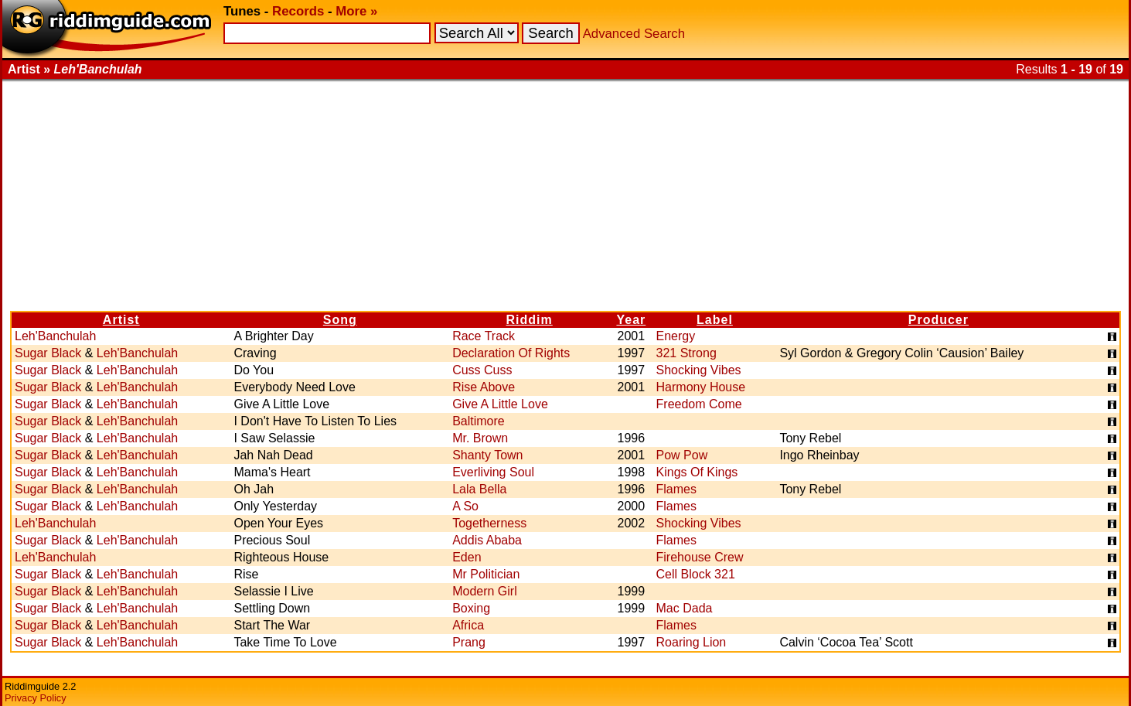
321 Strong (686, 353)
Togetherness (489, 523)
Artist (121, 319)
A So (465, 506)
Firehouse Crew (700, 557)
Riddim (529, 319)
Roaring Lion (691, 642)
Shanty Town (487, 455)
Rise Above (483, 387)
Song (340, 319)
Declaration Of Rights (511, 353)
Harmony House (701, 387)
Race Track (483, 336)
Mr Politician (486, 574)
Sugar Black (48, 353)
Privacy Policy (35, 698)
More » (356, 11)
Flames (676, 489)
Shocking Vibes (698, 370)
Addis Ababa (487, 540)
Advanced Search (634, 33)
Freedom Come (699, 404)
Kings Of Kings (697, 472)
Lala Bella (479, 489)
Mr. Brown (480, 438)
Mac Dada (684, 608)
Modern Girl (484, 591)
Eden (466, 557)
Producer (938, 319)
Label (715, 319)
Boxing (471, 608)
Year (631, 319)
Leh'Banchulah (55, 336)
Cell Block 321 (695, 574)
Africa (468, 625)
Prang (468, 642)
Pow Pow (682, 455)
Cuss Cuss (482, 370)
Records (298, 11)
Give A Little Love (500, 404)
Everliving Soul (493, 472)
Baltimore (478, 421)
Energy (676, 336)
